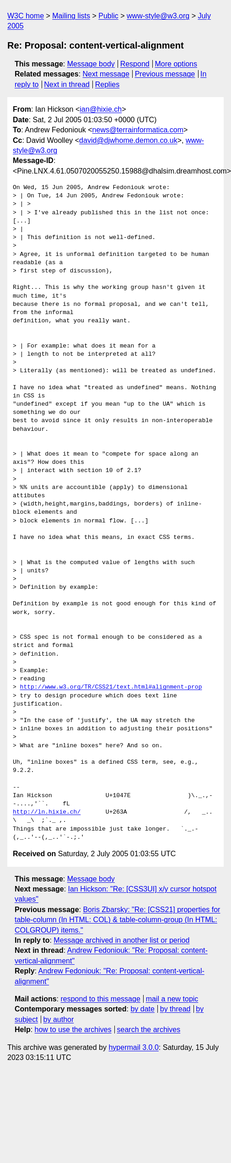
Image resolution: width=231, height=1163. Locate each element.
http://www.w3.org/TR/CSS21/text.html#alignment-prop (111, 687)
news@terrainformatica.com (137, 130)
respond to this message (100, 999)
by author (58, 1019)
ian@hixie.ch (101, 109)
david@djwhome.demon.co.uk (128, 140)
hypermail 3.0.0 (133, 1047)
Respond (135, 64)
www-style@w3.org (158, 16)
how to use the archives (73, 1029)
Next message (106, 74)
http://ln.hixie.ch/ (47, 812)
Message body (91, 64)
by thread (175, 1009)
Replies (107, 84)
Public (108, 16)
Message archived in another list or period (121, 940)
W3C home (25, 16)
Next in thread (67, 84)
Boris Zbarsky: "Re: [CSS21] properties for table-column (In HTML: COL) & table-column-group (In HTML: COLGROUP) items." (117, 920)
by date (142, 1009)
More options (176, 64)
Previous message (165, 74)
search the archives (149, 1029)
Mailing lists (71, 16)
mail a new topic (172, 999)
